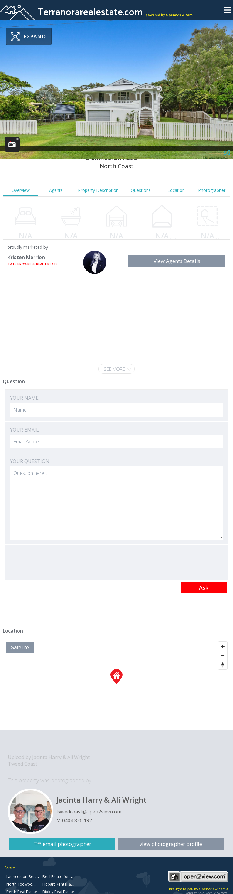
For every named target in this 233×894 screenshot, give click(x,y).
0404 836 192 (77, 820)
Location (176, 190)
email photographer (67, 843)
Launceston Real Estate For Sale (35, 876)
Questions (141, 190)
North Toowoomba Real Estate (33, 884)
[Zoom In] (222, 646)
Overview (21, 190)
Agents (56, 190)
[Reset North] (222, 664)
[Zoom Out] (222, 655)
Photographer (211, 190)
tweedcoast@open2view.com (88, 811)
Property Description (98, 190)
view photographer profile (171, 843)
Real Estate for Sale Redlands (69, 876)
